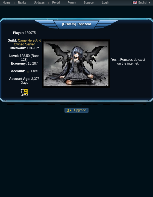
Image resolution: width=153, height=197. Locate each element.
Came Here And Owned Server (27, 42)
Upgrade (79, 110)
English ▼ (142, 2)
